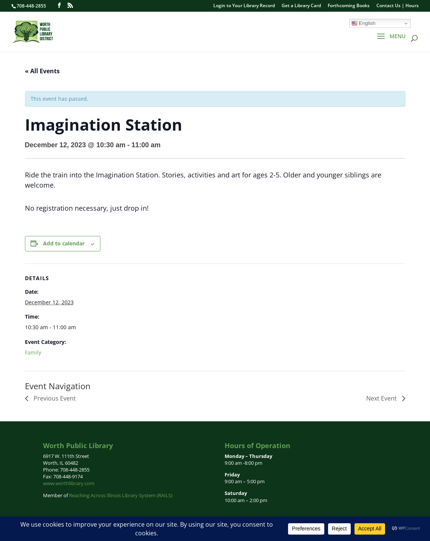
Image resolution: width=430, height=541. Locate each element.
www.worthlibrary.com (68, 483)
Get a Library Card (301, 6)
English (363, 23)
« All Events (42, 71)
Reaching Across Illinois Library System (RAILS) (121, 495)
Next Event (382, 398)
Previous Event (54, 398)
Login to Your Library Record (244, 6)
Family (33, 352)
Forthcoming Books (349, 6)
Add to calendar (64, 243)
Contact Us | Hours (397, 6)
